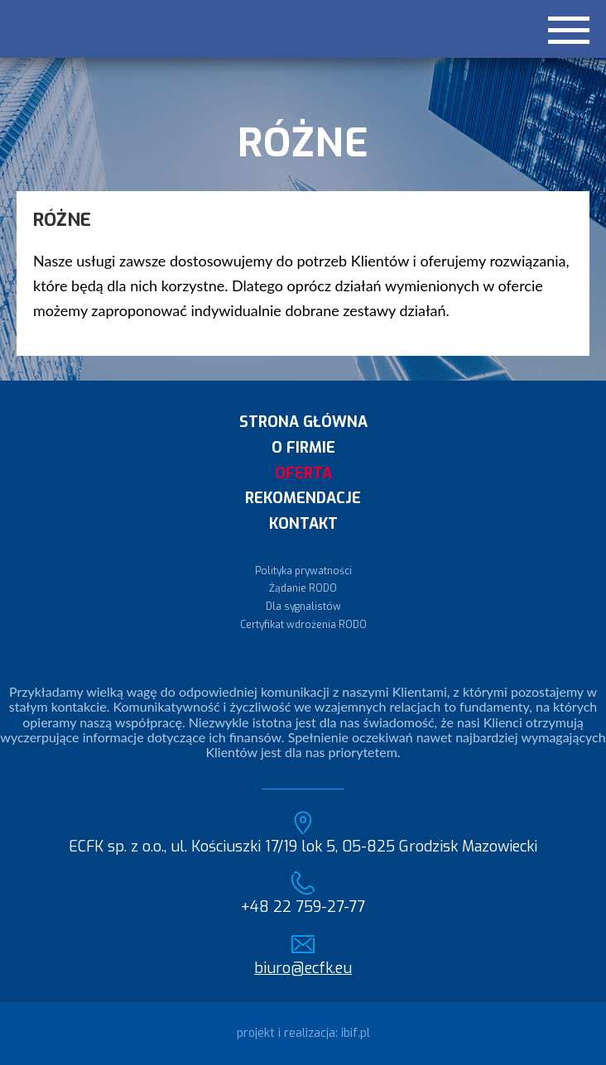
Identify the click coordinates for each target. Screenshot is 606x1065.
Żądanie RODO (303, 588)
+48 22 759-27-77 (303, 907)
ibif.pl (355, 1033)
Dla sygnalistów (303, 606)
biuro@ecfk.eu (303, 968)
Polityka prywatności (303, 571)
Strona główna (303, 422)
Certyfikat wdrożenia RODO (303, 624)
